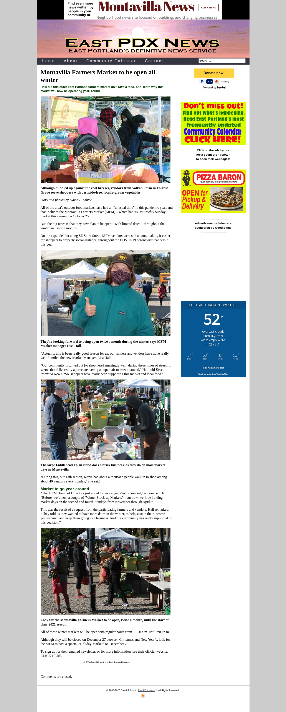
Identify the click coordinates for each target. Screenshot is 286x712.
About (71, 61)
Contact (154, 61)
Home (48, 61)
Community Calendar (111, 61)
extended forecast (213, 367)
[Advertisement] (213, 269)
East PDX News (146, 690)
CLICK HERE (51, 656)
